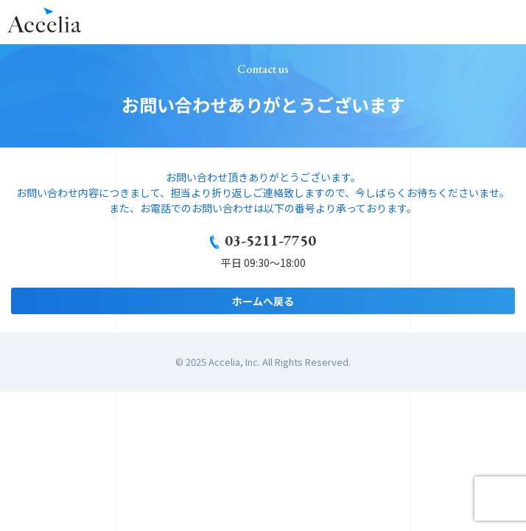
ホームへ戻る (263, 301)
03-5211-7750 (270, 240)
